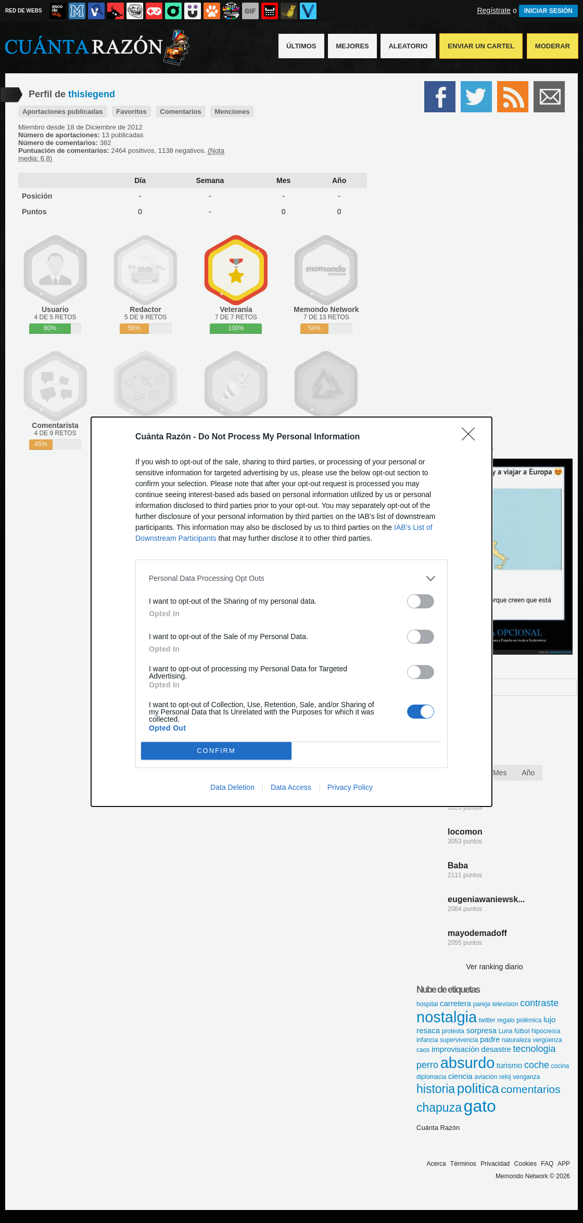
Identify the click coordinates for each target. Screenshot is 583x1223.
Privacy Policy (350, 787)
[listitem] (291, 578)
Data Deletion (232, 787)
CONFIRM (216, 750)
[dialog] (291, 611)
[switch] (420, 601)
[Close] (471, 437)
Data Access (291, 787)
